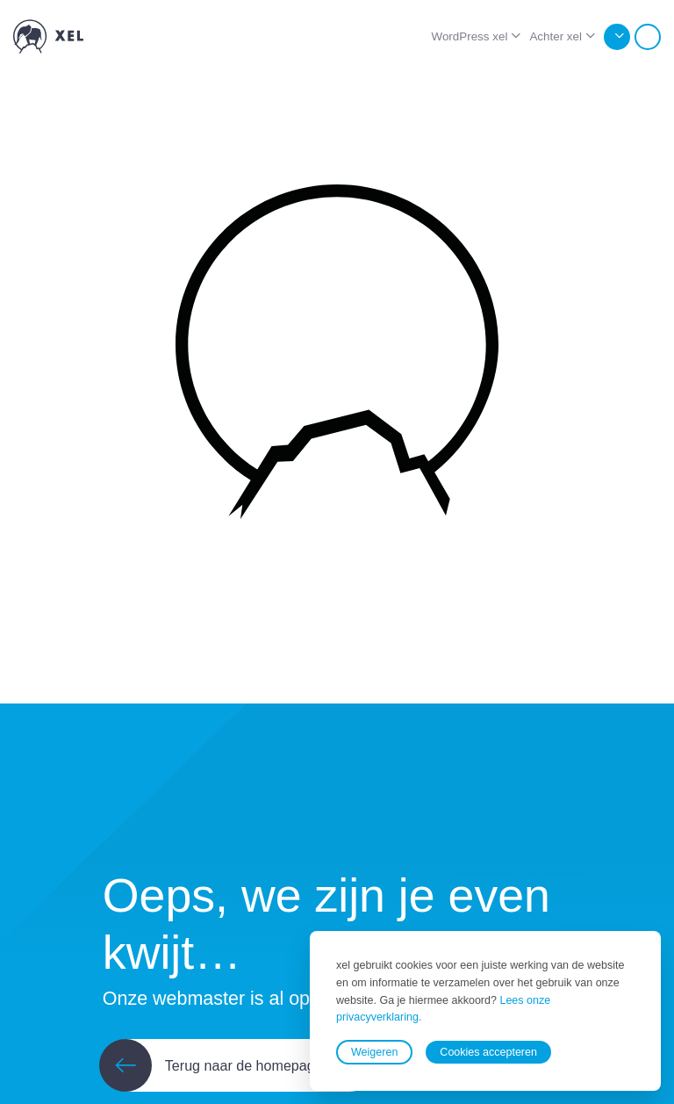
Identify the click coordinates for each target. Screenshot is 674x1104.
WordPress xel (469, 36)
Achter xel (555, 36)
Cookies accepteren (488, 1052)
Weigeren (374, 1052)
